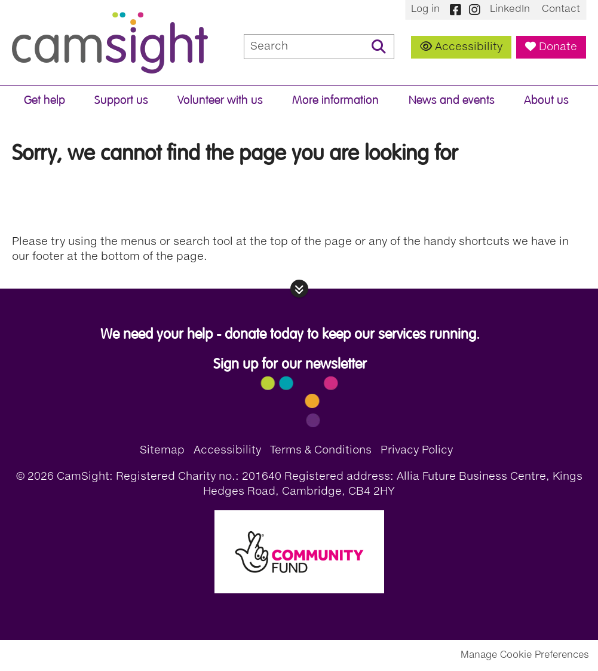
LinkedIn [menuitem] (510, 9)
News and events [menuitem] (452, 100)
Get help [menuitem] (44, 100)
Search (379, 47)
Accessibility (468, 47)
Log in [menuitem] (425, 9)
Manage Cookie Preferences (525, 655)
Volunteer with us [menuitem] (220, 100)
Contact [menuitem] (561, 9)
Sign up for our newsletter (290, 364)
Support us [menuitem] (121, 100)
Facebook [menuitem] (455, 9)
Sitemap (162, 450)
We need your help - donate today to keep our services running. (290, 334)
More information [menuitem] (335, 100)
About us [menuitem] (546, 100)
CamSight (110, 42)
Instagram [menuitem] (474, 9)
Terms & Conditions (321, 450)
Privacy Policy (417, 450)
